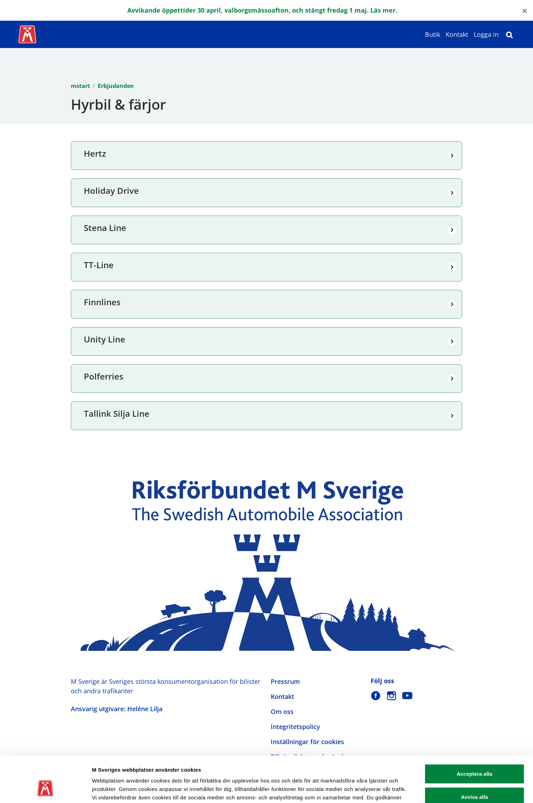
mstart (80, 86)
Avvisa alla (474, 757)
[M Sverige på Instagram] (391, 695)
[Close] (524, 10)
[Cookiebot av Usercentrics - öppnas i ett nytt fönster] (45, 789)
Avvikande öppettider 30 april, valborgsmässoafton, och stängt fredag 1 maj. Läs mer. (262, 10)
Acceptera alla (474, 734)
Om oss (282, 711)
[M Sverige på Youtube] (407, 695)
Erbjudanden (116, 86)
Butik (432, 34)
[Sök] (509, 34)
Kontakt (457, 34)
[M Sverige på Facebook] (376, 695)
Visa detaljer (381, 789)
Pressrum (285, 681)
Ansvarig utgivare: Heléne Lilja (116, 709)
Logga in (486, 34)
